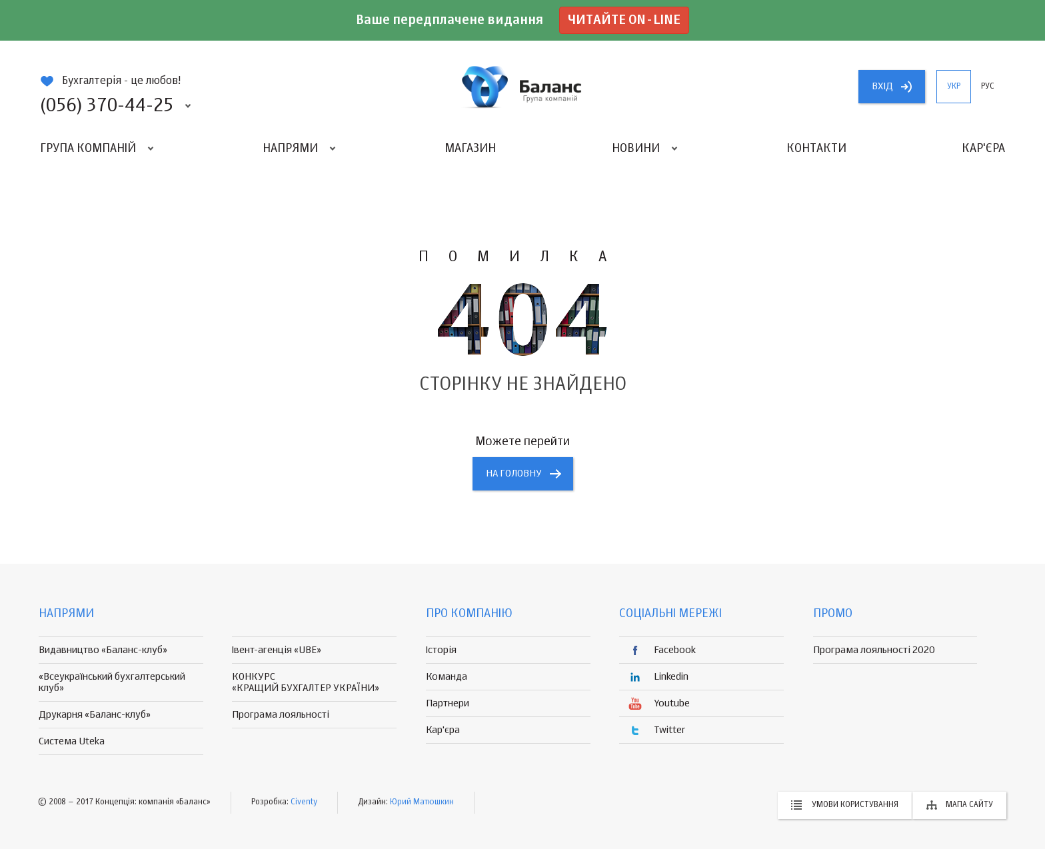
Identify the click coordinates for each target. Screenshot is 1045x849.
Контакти (816, 149)
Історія (441, 650)
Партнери (447, 703)
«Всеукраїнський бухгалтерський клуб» (112, 682)
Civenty (304, 802)
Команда (446, 677)
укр (953, 87)
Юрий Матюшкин (422, 802)
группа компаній (522, 86)
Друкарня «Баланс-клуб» (95, 715)
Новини (636, 149)
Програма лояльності (280, 715)
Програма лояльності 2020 (874, 650)
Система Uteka (72, 741)
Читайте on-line (624, 20)
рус (987, 87)
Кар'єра (983, 149)
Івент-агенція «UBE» (276, 650)
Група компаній (88, 149)
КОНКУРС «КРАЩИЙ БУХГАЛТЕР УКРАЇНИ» (305, 682)
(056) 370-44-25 (106, 106)
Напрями (290, 149)
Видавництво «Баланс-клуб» (103, 650)
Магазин (470, 149)
